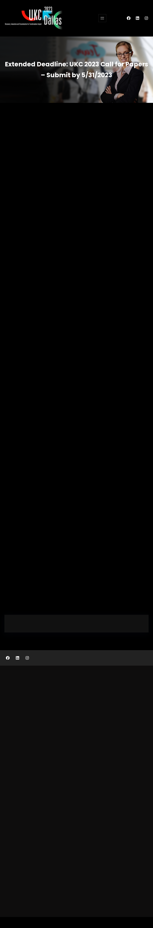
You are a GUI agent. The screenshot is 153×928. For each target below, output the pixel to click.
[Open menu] (102, 18)
